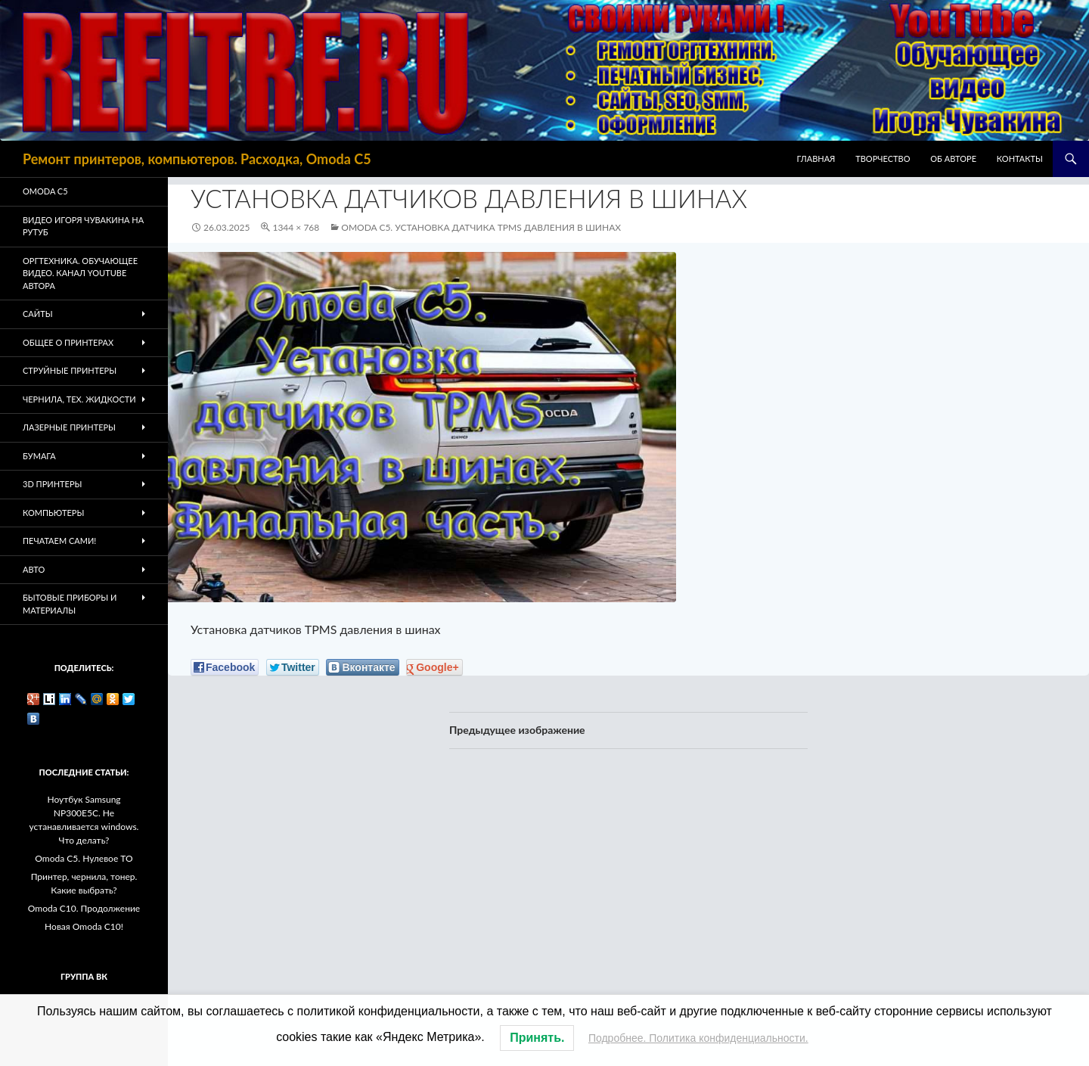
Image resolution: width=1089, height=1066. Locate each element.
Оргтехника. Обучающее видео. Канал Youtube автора (80, 273)
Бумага (39, 456)
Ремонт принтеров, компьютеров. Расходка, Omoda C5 (197, 159)
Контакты (1020, 158)
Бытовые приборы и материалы (69, 603)
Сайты (38, 314)
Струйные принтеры (69, 370)
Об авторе (953, 158)
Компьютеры (53, 512)
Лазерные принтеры (69, 427)
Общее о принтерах (68, 342)
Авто (34, 569)
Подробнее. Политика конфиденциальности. (698, 1038)
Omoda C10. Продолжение (84, 908)
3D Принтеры (52, 484)
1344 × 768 (295, 227)
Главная (816, 158)
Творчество (882, 158)
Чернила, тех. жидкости (79, 399)
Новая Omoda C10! (84, 926)
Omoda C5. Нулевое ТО (83, 858)
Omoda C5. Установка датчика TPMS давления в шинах (481, 227)
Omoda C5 (45, 191)
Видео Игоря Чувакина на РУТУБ (83, 226)
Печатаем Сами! (59, 540)
